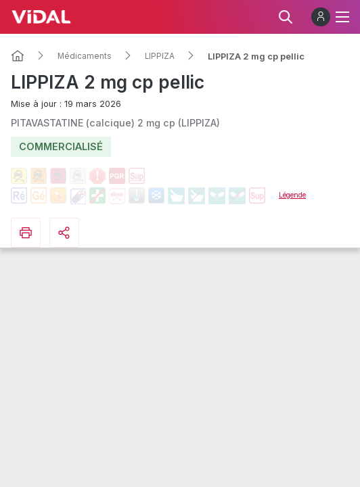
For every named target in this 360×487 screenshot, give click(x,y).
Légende (292, 195)
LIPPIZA (160, 56)
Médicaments (85, 56)
